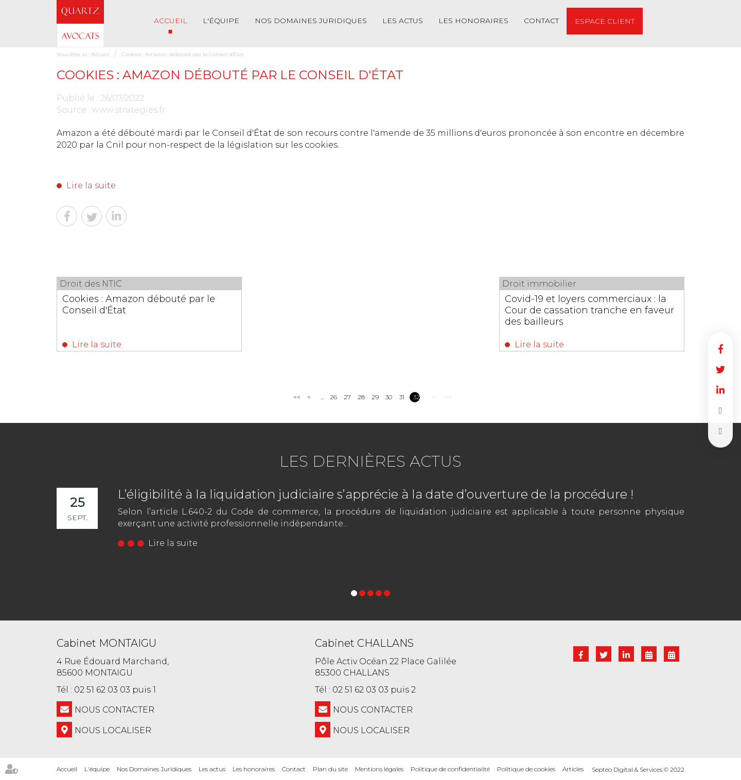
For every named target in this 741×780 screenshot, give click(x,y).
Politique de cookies (526, 769)
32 (416, 397)
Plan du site (330, 769)
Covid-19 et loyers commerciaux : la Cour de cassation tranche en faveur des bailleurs (589, 310)
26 (333, 397)
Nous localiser (113, 730)
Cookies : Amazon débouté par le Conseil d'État (182, 54)
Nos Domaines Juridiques (311, 20)
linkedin (720, 390)
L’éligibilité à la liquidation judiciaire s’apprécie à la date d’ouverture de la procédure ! (375, 494)
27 (347, 397)
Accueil (170, 20)
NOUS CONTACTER (114, 710)
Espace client (604, 21)
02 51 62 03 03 (102, 690)
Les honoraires (473, 20)
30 (388, 397)
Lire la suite (91, 185)
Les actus (402, 20)
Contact (541, 20)
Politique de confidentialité (450, 769)
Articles (573, 769)
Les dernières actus (370, 461)
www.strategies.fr (129, 110)
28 (361, 397)
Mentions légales (379, 769)
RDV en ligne (720, 410)
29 (375, 397)
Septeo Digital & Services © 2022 (638, 769)
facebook (720, 349)
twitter (720, 369)
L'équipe (221, 20)
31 (401, 397)
